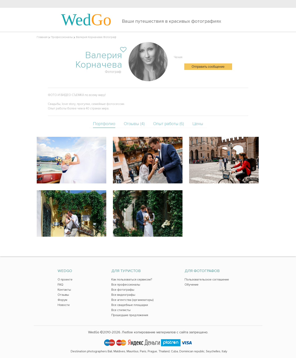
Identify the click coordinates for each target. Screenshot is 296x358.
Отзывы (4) (134, 123)
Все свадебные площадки (129, 305)
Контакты (64, 290)
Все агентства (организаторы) (132, 300)
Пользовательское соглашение (207, 279)
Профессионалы (62, 37)
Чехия (178, 57)
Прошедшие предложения (129, 315)
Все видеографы (123, 295)
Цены (197, 123)
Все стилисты (121, 310)
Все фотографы (122, 290)
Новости (64, 305)
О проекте (65, 279)
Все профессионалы (125, 285)
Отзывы (63, 295)
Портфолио (104, 123)
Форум (62, 300)
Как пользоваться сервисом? (131, 279)
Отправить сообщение (208, 67)
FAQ (60, 285)
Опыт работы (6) (168, 123)
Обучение (192, 285)
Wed (86, 19)
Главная (42, 37)
